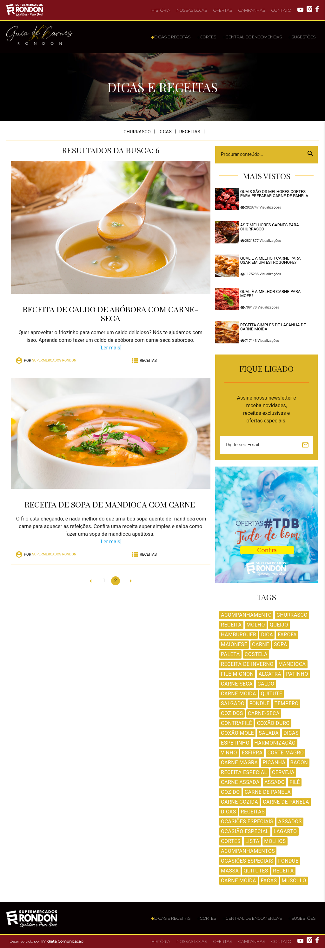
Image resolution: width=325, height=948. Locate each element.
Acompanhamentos (248, 851)
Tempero (287, 703)
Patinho (297, 674)
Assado (274, 782)
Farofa (287, 635)
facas (269, 881)
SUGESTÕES (301, 36)
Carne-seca (264, 713)
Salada (269, 733)
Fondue (259, 703)
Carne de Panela (268, 792)
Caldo (265, 684)
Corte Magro (285, 753)
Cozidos (232, 713)
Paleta (230, 654)
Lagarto (285, 831)
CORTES (206, 36)
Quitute (271, 694)
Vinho (229, 753)
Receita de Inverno (247, 664)
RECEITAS (190, 131)
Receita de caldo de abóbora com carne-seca (110, 313)
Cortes (231, 841)
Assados (290, 822)
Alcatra (269, 674)
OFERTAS (222, 10)
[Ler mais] (110, 348)
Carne (260, 644)
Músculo (294, 881)
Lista (252, 841)
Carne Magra (239, 762)
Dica (267, 635)
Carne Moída (238, 694)
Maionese (234, 644)
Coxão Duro (273, 723)
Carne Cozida (239, 802)
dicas (228, 812)
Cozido (230, 792)
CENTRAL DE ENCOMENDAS (252, 36)
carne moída (238, 881)
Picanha (273, 762)
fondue (288, 861)
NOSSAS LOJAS (191, 10)
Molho (256, 625)
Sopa (280, 644)
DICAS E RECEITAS (170, 36)
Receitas (253, 812)
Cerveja (283, 772)
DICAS (165, 131)
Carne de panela (286, 802)
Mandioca (292, 664)
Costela (256, 654)
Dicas (291, 733)
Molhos (275, 841)
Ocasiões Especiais (247, 822)
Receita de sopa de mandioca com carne (110, 504)
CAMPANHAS (251, 10)
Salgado (232, 703)
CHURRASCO (137, 131)
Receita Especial (244, 772)
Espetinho (235, 743)
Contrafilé (236, 723)
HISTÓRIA (160, 10)
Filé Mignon (237, 674)
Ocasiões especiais (247, 861)
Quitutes (256, 871)
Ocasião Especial (245, 831)
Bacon (299, 762)
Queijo (279, 625)
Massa (230, 871)
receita (283, 871)
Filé (294, 782)
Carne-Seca (237, 684)
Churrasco (292, 615)
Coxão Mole (237, 733)
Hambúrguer (238, 635)
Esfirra (252, 753)
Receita (231, 625)
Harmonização (274, 743)
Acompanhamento (246, 615)
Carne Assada (240, 782)
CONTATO (281, 10)
